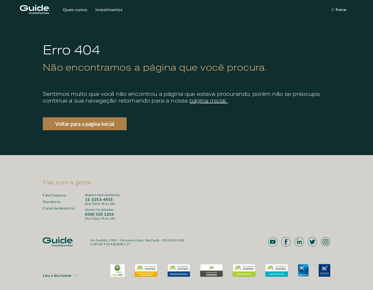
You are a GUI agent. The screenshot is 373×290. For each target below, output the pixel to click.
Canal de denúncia (59, 208)
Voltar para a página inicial (84, 124)
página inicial (208, 101)
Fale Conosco (54, 195)
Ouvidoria (51, 201)
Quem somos (75, 9)
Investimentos (109, 9)
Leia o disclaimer (60, 275)
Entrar (339, 9)
